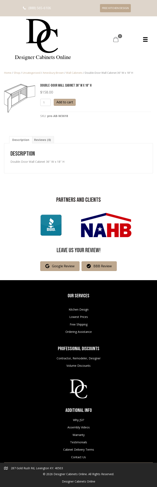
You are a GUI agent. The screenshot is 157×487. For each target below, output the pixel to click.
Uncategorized (31, 73)
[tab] (20, 139)
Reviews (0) (42, 140)
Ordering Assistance (78, 332)
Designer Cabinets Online (78, 481)
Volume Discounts (78, 366)
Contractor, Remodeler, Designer (79, 358)
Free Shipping (78, 324)
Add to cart (64, 102)
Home (7, 73)
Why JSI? (78, 420)
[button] (37, 8)
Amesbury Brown (53, 73)
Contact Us (78, 457)
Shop (17, 73)
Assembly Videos (78, 427)
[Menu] (145, 39)
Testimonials (78, 442)
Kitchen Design (79, 309)
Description (20, 140)
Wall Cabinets (74, 73)
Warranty (79, 435)
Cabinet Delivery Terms (78, 449)
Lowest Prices (78, 317)
